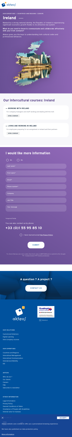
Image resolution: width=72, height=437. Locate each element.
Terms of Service (43, 255)
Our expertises (9, 13)
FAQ (4, 385)
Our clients (7, 379)
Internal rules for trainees (12, 412)
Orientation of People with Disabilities (16, 409)
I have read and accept (38, 235)
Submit (36, 245)
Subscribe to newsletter (11, 388)
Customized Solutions (11, 334)
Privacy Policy (30, 255)
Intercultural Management (12, 355)
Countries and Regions (26, 13)
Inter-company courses (11, 339)
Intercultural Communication (13, 358)
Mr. (11, 160)
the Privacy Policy (46, 235)
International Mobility (10, 361)
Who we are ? (7, 377)
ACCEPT (63, 418)
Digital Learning (8, 337)
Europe (40, 13)
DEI (4, 363)
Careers (5, 382)
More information (8, 434)
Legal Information (9, 401)
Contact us (36, 288)
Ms (22, 160)
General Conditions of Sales (13, 406)
